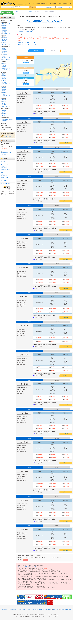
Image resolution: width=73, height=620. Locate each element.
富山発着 (4, 115)
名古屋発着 (4, 27)
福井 (30, 21)
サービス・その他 (36, 611)
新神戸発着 (4, 32)
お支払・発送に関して (6, 127)
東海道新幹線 (4, 22)
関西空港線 (4, 120)
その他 (58, 21)
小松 (37, 21)
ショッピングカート (50, 7)
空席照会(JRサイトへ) (6, 129)
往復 (40, 113)
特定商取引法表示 (5, 167)
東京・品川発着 (6, 23)
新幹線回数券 (4, 123)
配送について (8, 136)
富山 (51, 21)
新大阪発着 (4, 30)
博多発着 (4, 40)
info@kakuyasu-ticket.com (6, 152)
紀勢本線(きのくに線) (7, 119)
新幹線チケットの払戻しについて (26, 44)
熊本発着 (4, 56)
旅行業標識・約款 (5, 169)
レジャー (62, 609)
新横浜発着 (4, 25)
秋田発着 (4, 94)
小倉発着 (4, 42)
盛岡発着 (4, 78)
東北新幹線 (3, 72)
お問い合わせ (4, 180)
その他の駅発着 (6, 33)
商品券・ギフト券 (43, 609)
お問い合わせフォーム (6, 155)
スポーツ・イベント (22, 609)
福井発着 (4, 110)
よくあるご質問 (4, 177)
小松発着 (4, 112)
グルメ (29, 609)
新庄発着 (4, 104)
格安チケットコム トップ (21, 12)
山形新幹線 (3, 98)
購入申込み (65, 113)
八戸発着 (4, 80)
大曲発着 (4, 92)
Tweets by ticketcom (5, 183)
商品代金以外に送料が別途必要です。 (27, 566)
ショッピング (68, 609)
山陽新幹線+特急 (5, 117)
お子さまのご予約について (24, 31)
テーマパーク (56, 609)
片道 (35, 113)
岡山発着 (4, 53)
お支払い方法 (4, 175)
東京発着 (4, 74)
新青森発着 (4, 82)
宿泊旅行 (50, 609)
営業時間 (3, 161)
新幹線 (9, 609)
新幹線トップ (32, 12)
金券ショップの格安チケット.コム (34, 616)
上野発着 (4, 75)
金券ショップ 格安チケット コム (65, 3)
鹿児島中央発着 (6, 57)
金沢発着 (4, 113)
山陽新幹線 (3, 36)
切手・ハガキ (35, 609)
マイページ (67, 7)
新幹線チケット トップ (6, 20)
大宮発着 (4, 77)
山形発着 (4, 103)
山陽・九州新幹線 (5, 46)
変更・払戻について (6, 125)
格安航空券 (4, 609)
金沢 (44, 21)
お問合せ (60, 7)
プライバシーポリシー (6, 164)
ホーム (40, 7)
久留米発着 (4, 54)
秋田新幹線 (3, 86)
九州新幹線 (3, 61)
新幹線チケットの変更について (25, 42)
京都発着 (4, 28)
